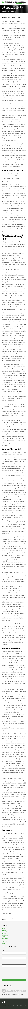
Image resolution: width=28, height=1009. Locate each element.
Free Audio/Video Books (7, 940)
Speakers (4, 933)
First (2, 955)
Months (13, 11)
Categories (4, 11)
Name (3, 950)
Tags (8, 11)
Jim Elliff (14, 17)
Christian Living (9, 918)
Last (2, 960)
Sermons (4, 930)
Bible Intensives (5, 936)
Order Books (5, 938)
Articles (19, 17)
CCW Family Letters (6, 931)
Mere (23, 1005)
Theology (4, 919)
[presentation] (13, 973)
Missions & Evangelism (18, 918)
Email (3, 963)
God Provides (5, 941)
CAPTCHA (4, 969)
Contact (3, 943)
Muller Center (5, 935)
